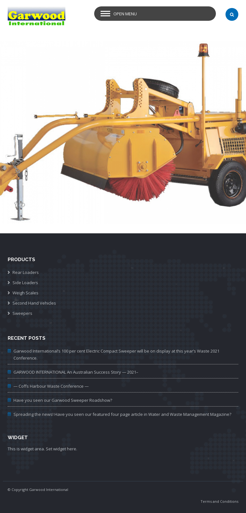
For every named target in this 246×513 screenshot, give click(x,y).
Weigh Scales (25, 293)
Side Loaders (25, 282)
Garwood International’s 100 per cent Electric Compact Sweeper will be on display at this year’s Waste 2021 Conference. (116, 354)
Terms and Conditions (219, 501)
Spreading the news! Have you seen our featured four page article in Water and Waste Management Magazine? (122, 414)
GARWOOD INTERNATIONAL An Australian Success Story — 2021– (75, 372)
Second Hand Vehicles (34, 303)
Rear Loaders (25, 272)
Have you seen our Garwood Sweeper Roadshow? (62, 400)
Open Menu (125, 14)
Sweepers (22, 313)
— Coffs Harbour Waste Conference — (51, 386)
